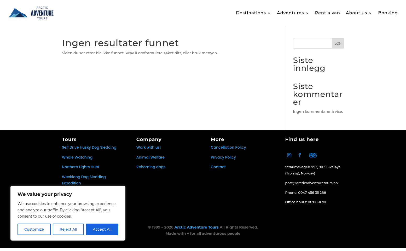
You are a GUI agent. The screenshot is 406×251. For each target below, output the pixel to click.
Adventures (290, 12)
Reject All (68, 229)
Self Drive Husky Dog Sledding (89, 150)
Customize (34, 229)
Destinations (251, 12)
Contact (218, 170)
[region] (67, 213)
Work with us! (148, 150)
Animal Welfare (150, 160)
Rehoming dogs (150, 170)
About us (356, 12)
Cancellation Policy (228, 150)
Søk (337, 46)
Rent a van (327, 12)
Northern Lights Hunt (81, 170)
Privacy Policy (223, 160)
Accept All (102, 229)
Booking (388, 12)
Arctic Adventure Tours (197, 230)
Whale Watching (77, 160)
